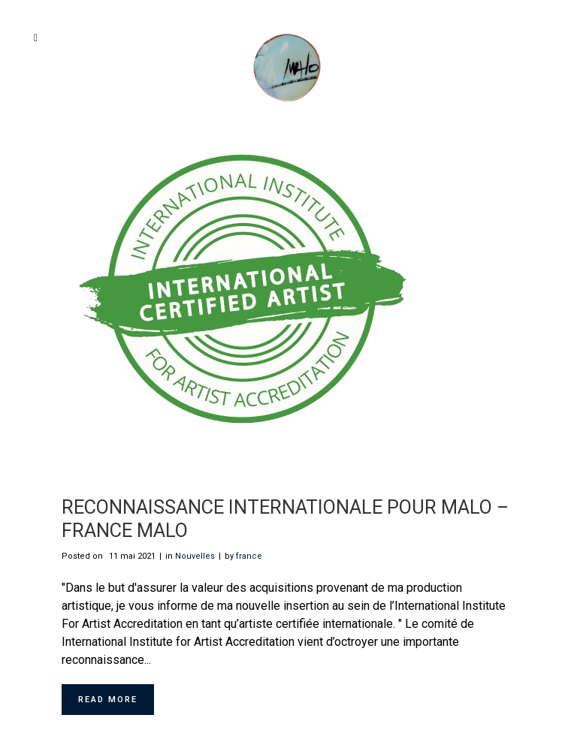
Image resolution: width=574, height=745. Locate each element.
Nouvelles (195, 556)
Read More (107, 699)
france (249, 556)
